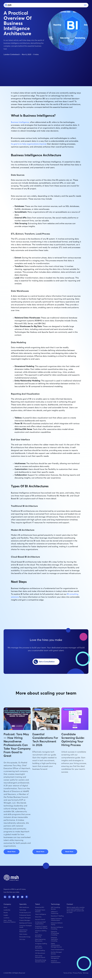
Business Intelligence (20, 122)
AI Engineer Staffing (41, 943)
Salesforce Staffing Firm (40, 931)
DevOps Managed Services (56, 953)
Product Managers (24, 920)
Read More (11, 851)
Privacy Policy (77, 973)
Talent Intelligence (40, 914)
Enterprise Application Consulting (54, 939)
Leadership (7, 910)
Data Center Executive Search (40, 956)
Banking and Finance (25, 923)
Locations (6, 917)
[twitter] (17, 896)
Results (6, 912)
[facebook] (13, 896)
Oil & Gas (22, 939)
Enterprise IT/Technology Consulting (55, 933)
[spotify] (26, 896)
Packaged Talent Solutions (40, 910)
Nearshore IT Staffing (57, 916)
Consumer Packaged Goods (25, 926)
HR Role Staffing (40, 950)
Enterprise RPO (39, 907)
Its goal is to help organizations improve (28, 144)
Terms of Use (67, 973)
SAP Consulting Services (55, 908)
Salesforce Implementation (55, 961)
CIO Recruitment (40, 953)
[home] (7, 5)
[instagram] (9, 896)
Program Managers (25, 917)
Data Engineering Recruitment (40, 940)
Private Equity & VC (25, 912)
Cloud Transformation (57, 949)
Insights (6, 915)
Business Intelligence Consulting (57, 928)
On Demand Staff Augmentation (40, 923)
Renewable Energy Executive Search (40, 961)
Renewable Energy (24, 937)
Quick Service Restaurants (23, 930)
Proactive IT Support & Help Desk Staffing (41, 927)
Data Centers (23, 934)
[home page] (11, 878)
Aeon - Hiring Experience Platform (10, 921)
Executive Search (40, 919)
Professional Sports (25, 915)
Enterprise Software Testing (57, 923)
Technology (22, 910)
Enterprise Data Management (55, 957)
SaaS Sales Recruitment (38, 947)
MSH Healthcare (24, 907)
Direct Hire (38, 917)
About (5, 907)
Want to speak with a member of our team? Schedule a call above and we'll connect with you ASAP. (76, 910)
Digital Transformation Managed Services (56, 945)
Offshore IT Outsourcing (54, 912)
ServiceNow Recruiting (38, 935)
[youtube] (22, 896)
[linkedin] (5, 896)
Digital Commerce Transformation (56, 919)
